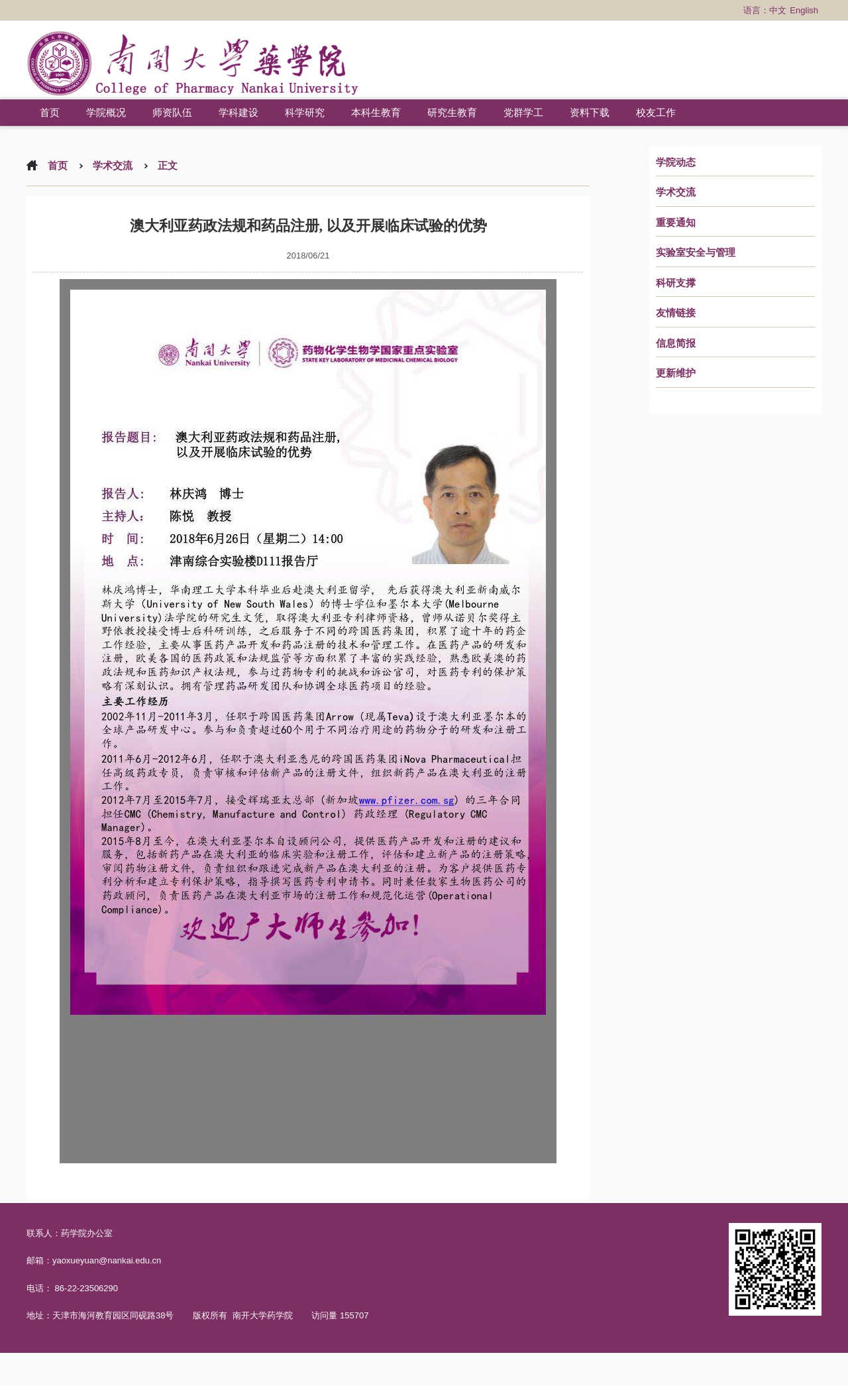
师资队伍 (172, 112)
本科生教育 (376, 112)
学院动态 (676, 162)
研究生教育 (452, 112)
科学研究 (305, 112)
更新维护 (676, 373)
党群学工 (523, 112)
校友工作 (656, 112)
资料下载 (590, 112)
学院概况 (106, 112)
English (804, 10)
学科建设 (238, 112)
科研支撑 (676, 283)
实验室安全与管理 (695, 252)
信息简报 (676, 343)
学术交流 (676, 192)
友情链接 (676, 313)
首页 (50, 112)
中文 (777, 10)
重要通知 (676, 222)
